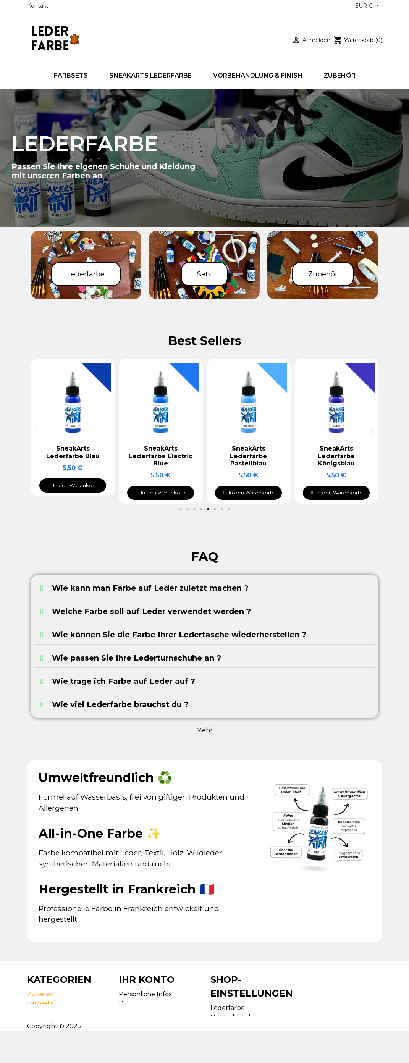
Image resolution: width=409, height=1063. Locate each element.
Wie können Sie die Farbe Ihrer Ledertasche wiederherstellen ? (179, 634)
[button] (180, 509)
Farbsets (40, 1003)
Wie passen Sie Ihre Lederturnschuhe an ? (136, 657)
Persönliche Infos (145, 994)
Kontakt (37, 5)
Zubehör (41, 994)
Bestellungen (140, 1003)
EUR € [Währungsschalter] (364, 5)
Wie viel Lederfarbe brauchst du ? (120, 704)
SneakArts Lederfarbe (60, 1012)
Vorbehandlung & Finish (64, 1021)
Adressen (133, 1021)
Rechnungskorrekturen (156, 1012)
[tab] (205, 588)
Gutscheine (136, 1030)
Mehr (204, 730)
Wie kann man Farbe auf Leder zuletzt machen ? (150, 588)
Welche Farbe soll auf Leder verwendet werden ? (151, 611)
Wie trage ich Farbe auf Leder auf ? (123, 681)
